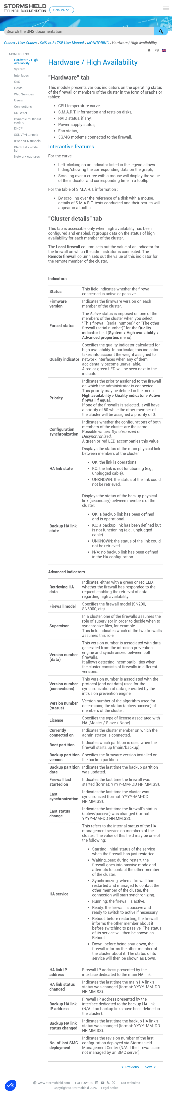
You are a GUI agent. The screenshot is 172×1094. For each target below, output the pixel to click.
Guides (9, 43)
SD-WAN (20, 113)
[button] (161, 31)
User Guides (27, 43)
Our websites (130, 1083)
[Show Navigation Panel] (166, 8)
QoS (17, 82)
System (19, 69)
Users (18, 100)
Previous (132, 1067)
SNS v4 (61, 10)
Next (148, 1067)
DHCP (18, 128)
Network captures (27, 156)
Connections (23, 106)
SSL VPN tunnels (26, 135)
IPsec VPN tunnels (27, 141)
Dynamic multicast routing (27, 120)
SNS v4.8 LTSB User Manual (62, 43)
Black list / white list (26, 148)
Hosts (18, 88)
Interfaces (21, 75)
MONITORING (98, 43)
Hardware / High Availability (26, 61)
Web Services (24, 94)
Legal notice (110, 1088)
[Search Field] (86, 31)
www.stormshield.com (51, 1083)
